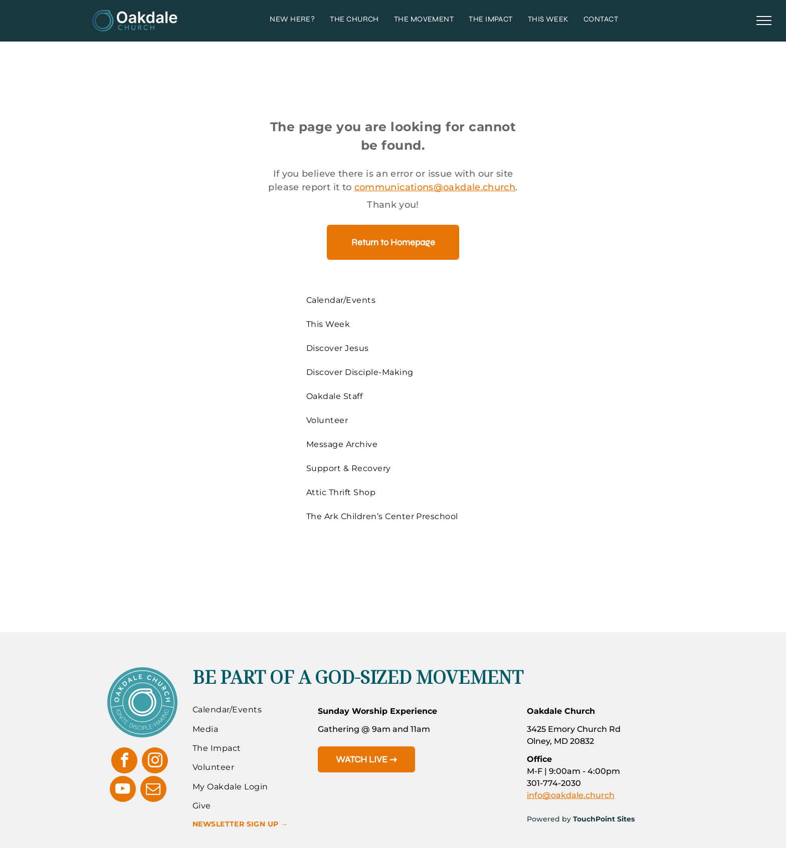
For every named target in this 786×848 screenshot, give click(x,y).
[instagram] (155, 761)
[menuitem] (292, 19)
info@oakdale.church (571, 795)
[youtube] (123, 790)
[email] (153, 790)
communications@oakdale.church (434, 187)
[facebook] (124, 761)
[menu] (764, 21)
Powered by (549, 818)
